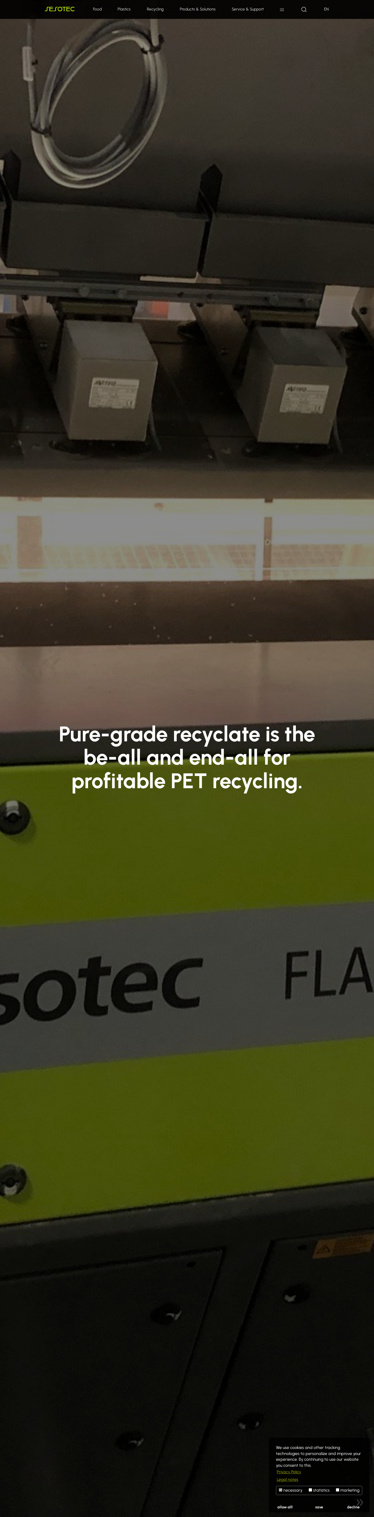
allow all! (285, 1507)
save (319, 1507)
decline (353, 1507)
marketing (347, 1490)
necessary (290, 1490)
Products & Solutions (198, 9)
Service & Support (248, 9)
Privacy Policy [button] (289, 1471)
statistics (319, 1490)
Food (97, 9)
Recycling (155, 9)
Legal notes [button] (287, 1479)
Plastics (124, 9)
